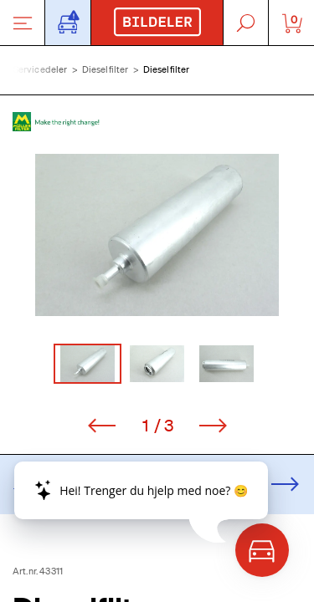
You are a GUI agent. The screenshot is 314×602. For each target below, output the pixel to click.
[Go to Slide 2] (157, 363)
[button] (157, 235)
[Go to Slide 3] (226, 363)
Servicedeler (40, 69)
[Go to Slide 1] (87, 363)
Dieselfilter (105, 69)
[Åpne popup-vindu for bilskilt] (67, 22)
